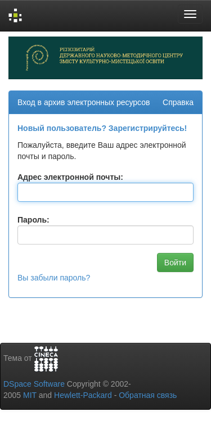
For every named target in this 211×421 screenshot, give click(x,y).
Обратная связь (148, 395)
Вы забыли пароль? (53, 277)
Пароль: (33, 219)
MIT (30, 395)
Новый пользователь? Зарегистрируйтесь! (102, 128)
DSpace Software (34, 383)
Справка (178, 102)
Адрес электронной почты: (70, 177)
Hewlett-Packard (83, 395)
